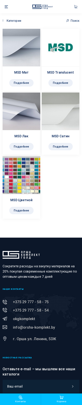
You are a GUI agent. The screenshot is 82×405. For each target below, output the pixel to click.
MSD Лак (21, 136)
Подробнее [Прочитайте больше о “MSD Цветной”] (21, 210)
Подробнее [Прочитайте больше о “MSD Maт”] (21, 82)
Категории (13, 20)
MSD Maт (21, 72)
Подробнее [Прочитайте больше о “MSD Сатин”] (60, 146)
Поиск (73, 20)
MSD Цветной (21, 200)
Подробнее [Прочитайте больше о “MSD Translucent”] (60, 82)
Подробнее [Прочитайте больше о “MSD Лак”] (21, 146)
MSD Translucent (60, 72)
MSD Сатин (60, 136)
